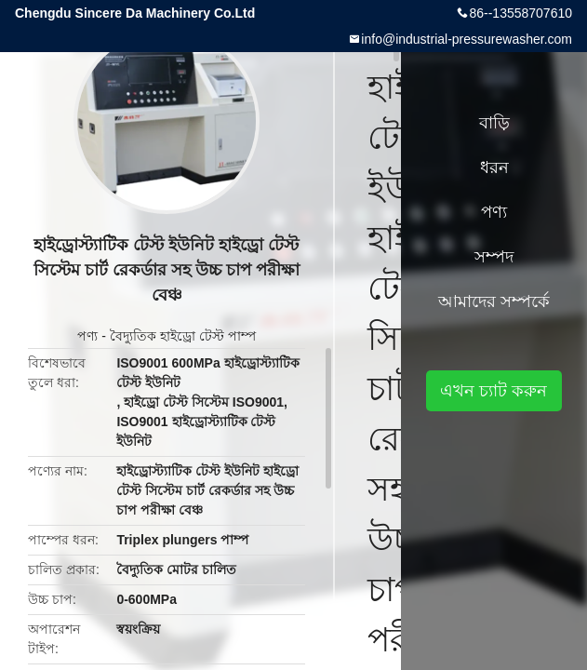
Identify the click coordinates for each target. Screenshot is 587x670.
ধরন (494, 167)
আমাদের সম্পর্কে (494, 301)
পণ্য (87, 335)
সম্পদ (494, 257)
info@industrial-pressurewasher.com (466, 39)
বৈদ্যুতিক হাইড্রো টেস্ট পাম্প (183, 335)
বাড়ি (494, 123)
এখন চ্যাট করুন (493, 391)
